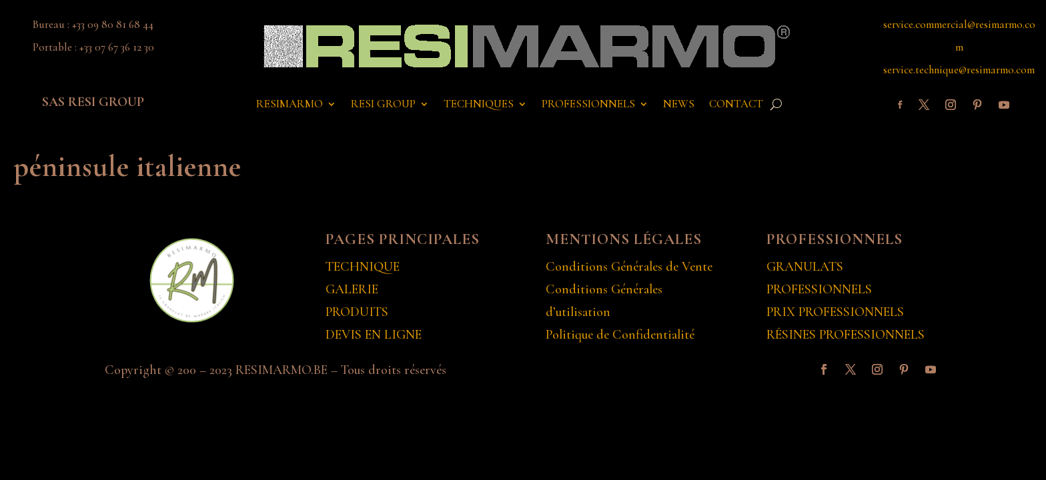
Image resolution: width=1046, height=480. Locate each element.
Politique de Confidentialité (620, 335)
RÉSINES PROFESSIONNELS (845, 335)
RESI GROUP (383, 105)
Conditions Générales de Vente (629, 267)
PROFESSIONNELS (588, 105)
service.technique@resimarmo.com (959, 70)
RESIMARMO (289, 105)
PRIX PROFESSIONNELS (835, 312)
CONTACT (736, 105)
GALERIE (352, 289)
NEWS (678, 105)
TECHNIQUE (363, 267)
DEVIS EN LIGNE (374, 335)
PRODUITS (357, 312)
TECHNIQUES (479, 105)
